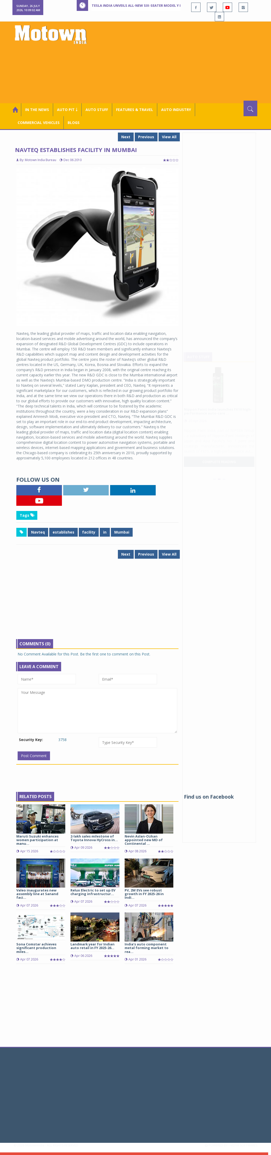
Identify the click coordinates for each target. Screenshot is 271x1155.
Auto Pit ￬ (67, 109)
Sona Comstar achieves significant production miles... (36, 948)
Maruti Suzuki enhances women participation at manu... (37, 840)
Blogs (74, 122)
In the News (37, 109)
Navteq (38, 532)
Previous (146, 136)
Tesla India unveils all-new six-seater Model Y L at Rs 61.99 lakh (151, 5)
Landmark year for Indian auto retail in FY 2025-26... (92, 946)
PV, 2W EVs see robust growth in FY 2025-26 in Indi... (144, 894)
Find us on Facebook (209, 796)
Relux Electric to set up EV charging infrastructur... (92, 892)
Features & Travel (134, 109)
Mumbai (121, 532)
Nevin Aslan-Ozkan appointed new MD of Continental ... (144, 840)
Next (125, 136)
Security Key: (31, 739)
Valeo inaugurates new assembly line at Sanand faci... (37, 894)
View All (169, 136)
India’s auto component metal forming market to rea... (146, 948)
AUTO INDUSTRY (176, 109)
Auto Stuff (96, 109)
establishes (63, 532)
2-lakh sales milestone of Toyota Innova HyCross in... (94, 838)
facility (88, 532)
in (104, 532)
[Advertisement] (179, 61)
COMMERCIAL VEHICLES (39, 122)
